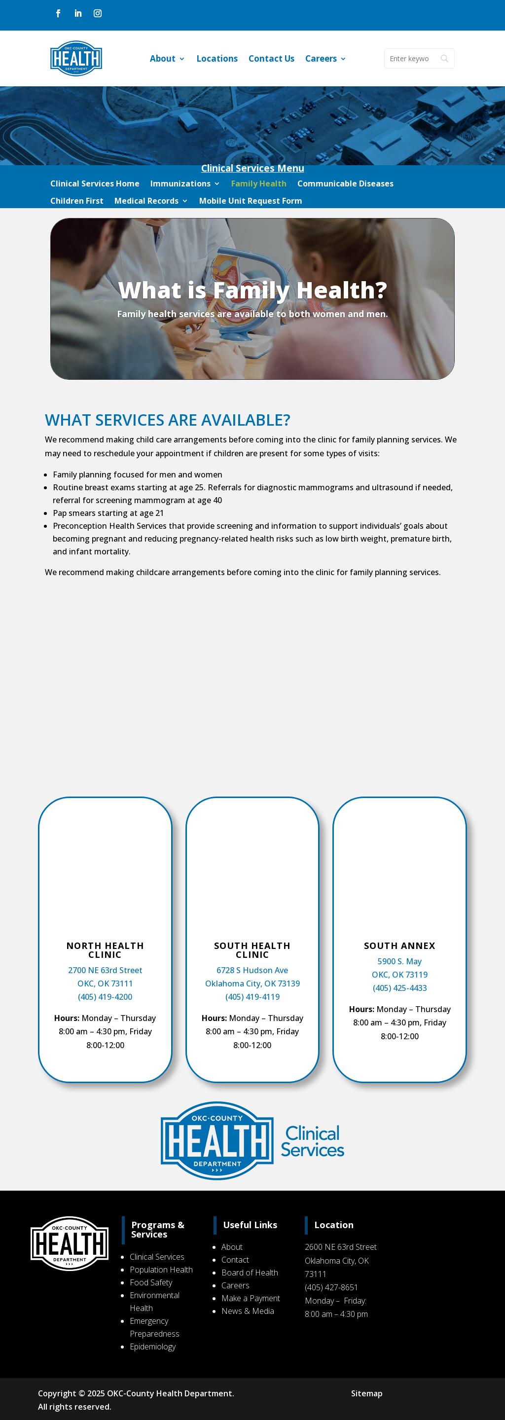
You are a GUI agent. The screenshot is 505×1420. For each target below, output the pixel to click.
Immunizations (180, 184)
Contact (236, 1259)
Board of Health (250, 1272)
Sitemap (366, 1393)
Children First (77, 201)
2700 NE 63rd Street (105, 970)
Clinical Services (159, 1256)
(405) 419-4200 (105, 996)
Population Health (163, 1269)
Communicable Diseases (345, 184)
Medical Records (146, 201)
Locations (217, 59)
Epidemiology (155, 1346)
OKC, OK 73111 (105, 983)
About (163, 59)
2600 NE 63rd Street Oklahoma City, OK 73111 (340, 1260)
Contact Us (271, 59)
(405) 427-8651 (331, 1287)
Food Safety (153, 1282)
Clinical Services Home (95, 184)
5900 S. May (400, 961)
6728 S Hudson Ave (252, 970)
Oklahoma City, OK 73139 (252, 983)
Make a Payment (251, 1298)
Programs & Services (160, 1229)
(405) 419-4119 (252, 996)
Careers (321, 59)
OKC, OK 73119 (400, 974)
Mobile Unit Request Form (250, 201)
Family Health (259, 184)
